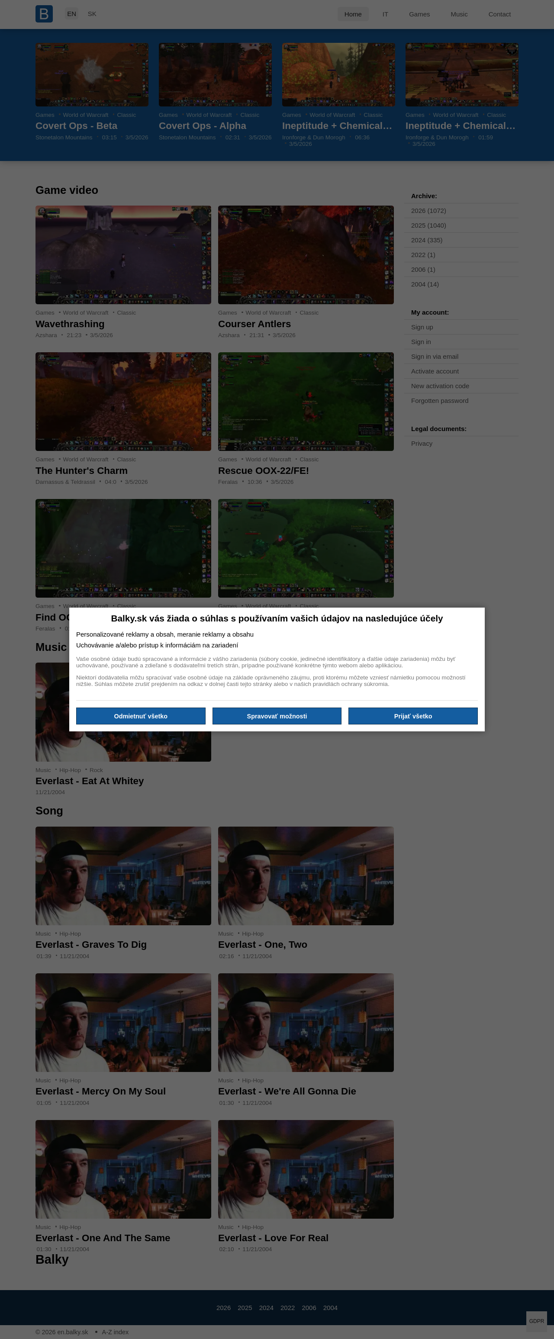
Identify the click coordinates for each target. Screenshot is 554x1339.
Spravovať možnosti (277, 715)
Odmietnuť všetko (141, 715)
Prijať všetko (413, 715)
